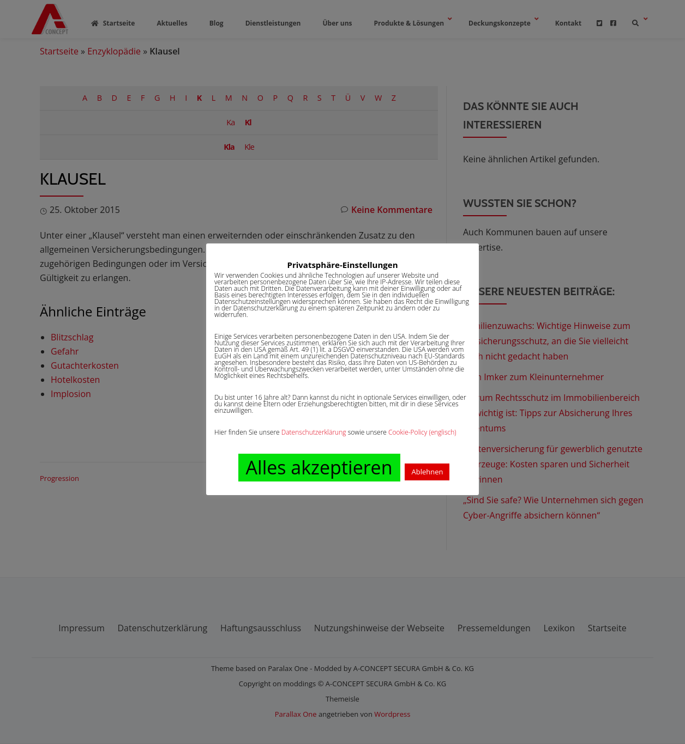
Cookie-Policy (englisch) (422, 432)
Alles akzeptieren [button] (319, 467)
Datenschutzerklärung (313, 432)
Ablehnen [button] (427, 472)
